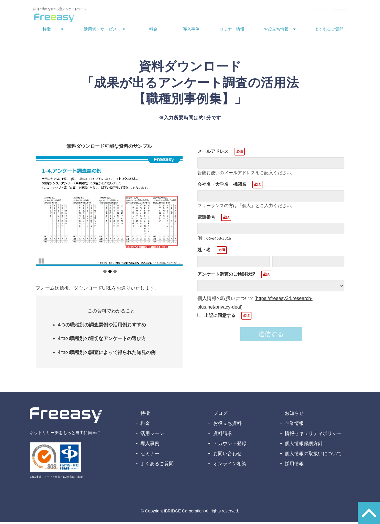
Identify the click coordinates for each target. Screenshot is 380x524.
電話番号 (206, 218)
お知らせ (294, 414)
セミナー (149, 455)
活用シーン (152, 435)
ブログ (220, 414)
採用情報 (294, 465)
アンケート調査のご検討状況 (226, 275)
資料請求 (222, 435)
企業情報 (294, 425)
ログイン (210, 11)
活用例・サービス (100, 30)
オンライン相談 (229, 465)
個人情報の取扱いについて (313, 455)
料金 (153, 30)
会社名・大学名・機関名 (221, 185)
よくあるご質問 (328, 30)
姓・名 (204, 251)
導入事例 (191, 30)
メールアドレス (213, 152)
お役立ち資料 (227, 425)
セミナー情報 (231, 30)
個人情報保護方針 (304, 445)
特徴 (46, 30)
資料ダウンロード (276, 11)
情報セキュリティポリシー (313, 435)
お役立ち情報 (276, 30)
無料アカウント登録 (324, 11)
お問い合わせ (237, 11)
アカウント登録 (229, 445)
